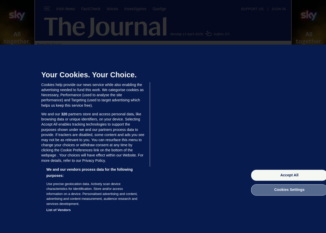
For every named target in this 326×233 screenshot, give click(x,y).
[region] (163, 139)
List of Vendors (58, 210)
